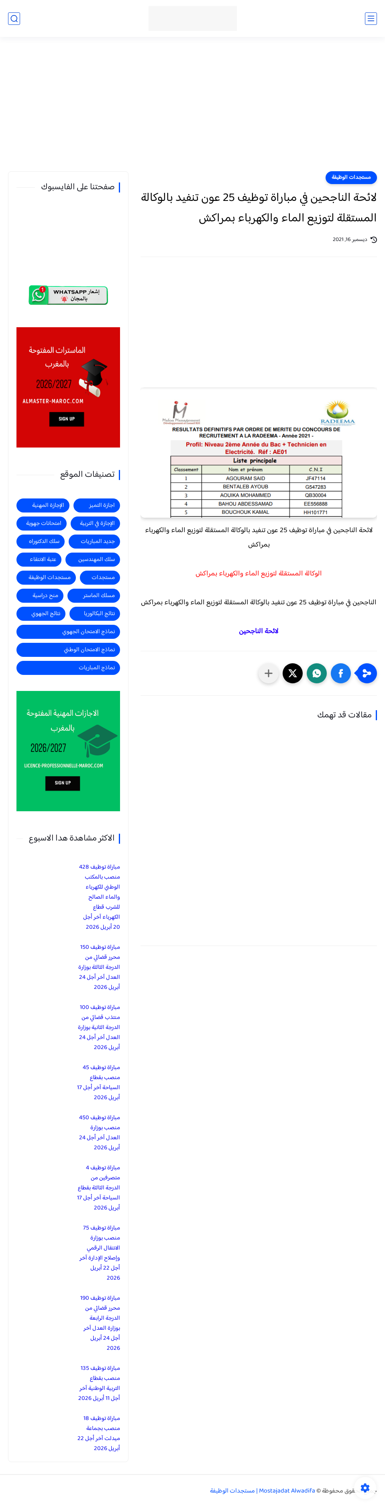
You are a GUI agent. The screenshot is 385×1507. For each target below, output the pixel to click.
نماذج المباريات (97, 668)
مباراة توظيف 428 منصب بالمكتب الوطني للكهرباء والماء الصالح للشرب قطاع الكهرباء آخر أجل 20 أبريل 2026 (99, 897)
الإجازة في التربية (97, 524)
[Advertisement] (192, 109)
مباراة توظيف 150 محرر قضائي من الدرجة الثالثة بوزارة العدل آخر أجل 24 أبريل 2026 (99, 967)
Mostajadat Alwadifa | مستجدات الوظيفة (262, 1491)
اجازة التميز (102, 505)
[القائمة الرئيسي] (371, 18)
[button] (341, 673)
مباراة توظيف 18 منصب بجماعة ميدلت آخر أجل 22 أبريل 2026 (98, 1434)
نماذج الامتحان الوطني (89, 650)
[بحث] (14, 18)
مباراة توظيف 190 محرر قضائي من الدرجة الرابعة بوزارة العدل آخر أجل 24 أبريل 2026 (100, 1323)
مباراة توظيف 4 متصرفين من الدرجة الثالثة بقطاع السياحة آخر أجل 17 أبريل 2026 (98, 1188)
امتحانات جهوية (43, 524)
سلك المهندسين (96, 560)
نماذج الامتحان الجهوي (88, 632)
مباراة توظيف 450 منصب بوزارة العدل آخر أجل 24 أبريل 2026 (99, 1133)
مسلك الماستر (99, 596)
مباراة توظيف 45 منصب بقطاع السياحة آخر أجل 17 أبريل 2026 (98, 1083)
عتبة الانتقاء (43, 560)
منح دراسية (45, 596)
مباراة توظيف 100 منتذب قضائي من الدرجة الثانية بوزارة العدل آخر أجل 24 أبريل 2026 (99, 1028)
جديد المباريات (98, 542)
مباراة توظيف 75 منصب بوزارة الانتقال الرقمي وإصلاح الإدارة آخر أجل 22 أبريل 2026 (99, 1253)
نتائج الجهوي (45, 614)
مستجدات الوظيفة (351, 177)
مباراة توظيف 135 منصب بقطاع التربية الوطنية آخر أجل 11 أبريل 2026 (99, 1383)
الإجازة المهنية (48, 505)
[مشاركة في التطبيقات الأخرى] (269, 673)
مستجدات (103, 578)
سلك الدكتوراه (44, 542)
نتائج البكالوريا (99, 614)
